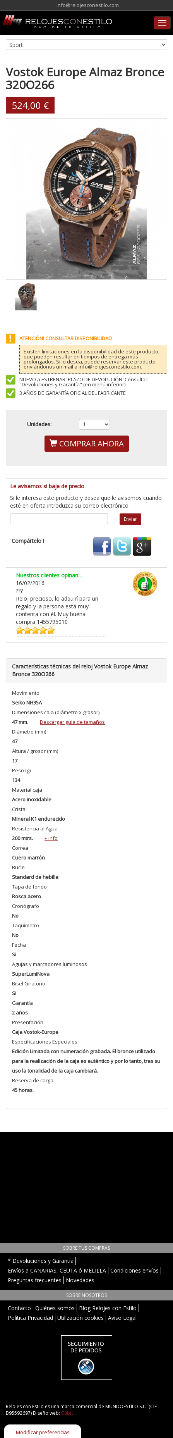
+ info (51, 838)
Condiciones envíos (134, 1270)
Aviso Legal (122, 1317)
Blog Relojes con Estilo (108, 1308)
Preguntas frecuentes (35, 1280)
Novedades (80, 1280)
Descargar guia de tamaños (72, 721)
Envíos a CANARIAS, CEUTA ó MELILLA (57, 1270)
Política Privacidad (30, 1317)
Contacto (19, 1308)
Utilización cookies (80, 1317)
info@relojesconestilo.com (88, 5)
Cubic (67, 1413)
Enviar (130, 519)
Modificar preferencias (43, 1432)
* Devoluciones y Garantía (41, 1260)
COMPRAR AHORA (87, 443)
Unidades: (39, 424)
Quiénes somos (55, 1308)
